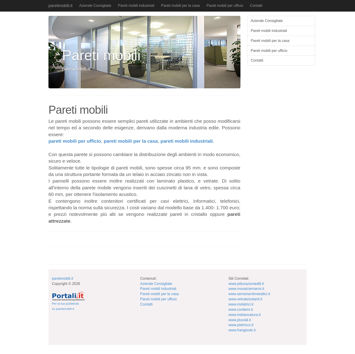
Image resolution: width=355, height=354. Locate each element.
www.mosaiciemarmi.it (246, 289)
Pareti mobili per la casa (180, 5)
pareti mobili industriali (187, 141)
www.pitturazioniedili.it (246, 284)
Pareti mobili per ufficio (224, 5)
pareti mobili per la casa (131, 141)
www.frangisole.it (242, 330)
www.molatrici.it (240, 304)
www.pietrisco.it (240, 325)
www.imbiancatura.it (244, 315)
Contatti (256, 5)
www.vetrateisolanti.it (245, 299)
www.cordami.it (240, 309)
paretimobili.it (60, 5)
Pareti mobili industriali (136, 5)
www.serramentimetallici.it (249, 294)
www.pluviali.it (239, 320)
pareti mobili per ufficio (74, 141)
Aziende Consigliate (95, 5)
